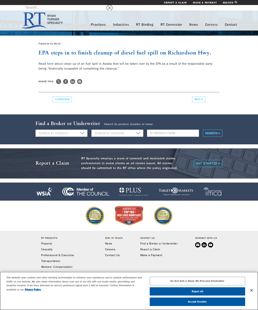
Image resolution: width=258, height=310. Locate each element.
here (50, 58)
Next (197, 93)
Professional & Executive (57, 249)
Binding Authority (52, 267)
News (193, 19)
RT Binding (145, 19)
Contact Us (112, 249)
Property (46, 238)
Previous (63, 93)
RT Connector (171, 19)
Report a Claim (175, 2)
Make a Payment (205, 2)
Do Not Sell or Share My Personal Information (197, 280)
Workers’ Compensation (57, 261)
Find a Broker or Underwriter (158, 238)
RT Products (49, 232)
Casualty (47, 244)
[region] (129, 291)
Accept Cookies (197, 301)
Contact (231, 19)
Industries (121, 19)
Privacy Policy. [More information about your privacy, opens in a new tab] (33, 289)
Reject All (197, 291)
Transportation (50, 255)
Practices (98, 19)
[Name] (173, 127)
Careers (211, 19)
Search (230, 2)
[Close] (251, 290)
